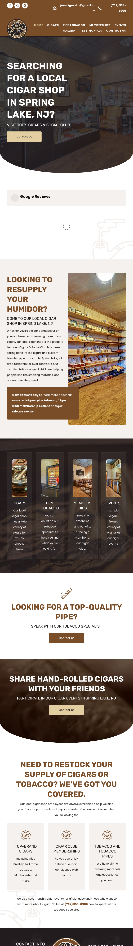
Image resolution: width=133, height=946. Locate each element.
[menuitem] (36, 25)
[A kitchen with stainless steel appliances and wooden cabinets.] (113, 423)
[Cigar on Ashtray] (19, 423)
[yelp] (17, 6)
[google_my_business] (25, 6)
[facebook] (10, 6)
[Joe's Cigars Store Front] (50, 423)
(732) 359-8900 (76, 849)
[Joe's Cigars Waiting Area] (82, 423)
